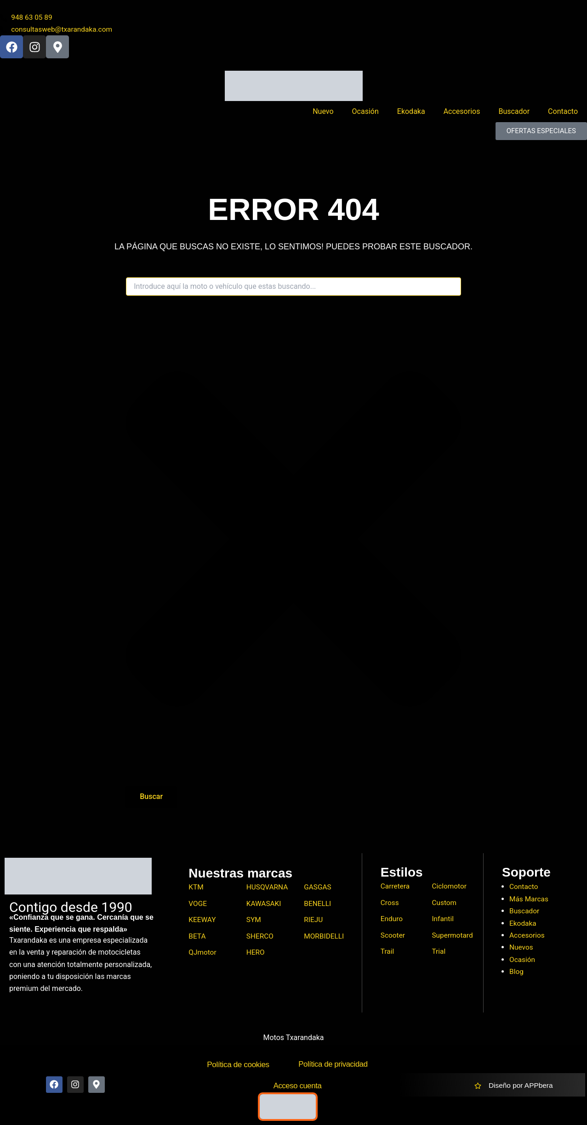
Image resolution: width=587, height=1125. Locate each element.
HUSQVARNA (268, 887)
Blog (516, 971)
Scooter (393, 937)
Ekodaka (411, 112)
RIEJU (314, 921)
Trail (388, 953)
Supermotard (453, 937)
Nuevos (521, 947)
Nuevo (323, 112)
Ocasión (365, 112)
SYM (254, 921)
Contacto (563, 112)
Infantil (443, 920)
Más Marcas (529, 898)
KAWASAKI (264, 904)
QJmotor (202, 954)
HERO (255, 954)
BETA (197, 938)
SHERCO (260, 938)
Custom (444, 903)
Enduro (392, 920)
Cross (390, 903)
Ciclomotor (449, 887)
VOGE (197, 904)
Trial (439, 953)
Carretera (396, 887)
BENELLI (318, 904)
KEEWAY (202, 921)
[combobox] (293, 287)
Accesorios (462, 112)
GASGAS (318, 887)
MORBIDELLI (324, 938)
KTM (196, 887)
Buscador (514, 112)
